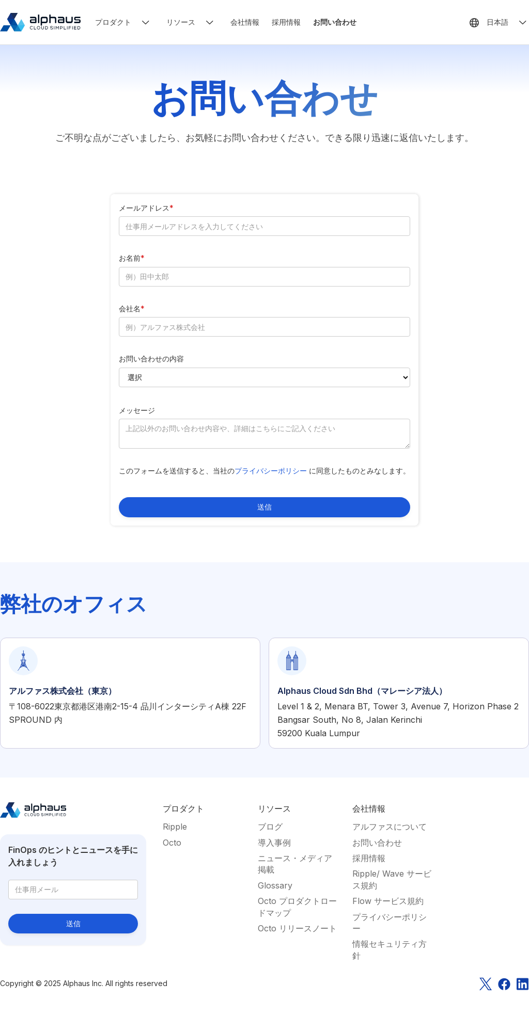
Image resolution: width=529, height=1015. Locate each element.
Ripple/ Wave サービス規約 (391, 879)
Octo (172, 842)
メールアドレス (146, 207)
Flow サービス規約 (388, 901)
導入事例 (274, 842)
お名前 (132, 257)
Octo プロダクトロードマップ (297, 906)
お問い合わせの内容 (151, 358)
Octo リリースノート (297, 928)
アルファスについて (389, 826)
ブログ (270, 826)
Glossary (275, 885)
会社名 (132, 308)
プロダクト (113, 22)
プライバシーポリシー (272, 470)
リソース (180, 22)
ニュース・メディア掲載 (295, 864)
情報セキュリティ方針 (389, 949)
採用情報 (286, 22)
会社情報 (244, 22)
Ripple (175, 826)
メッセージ (137, 410)
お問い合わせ (334, 22)
